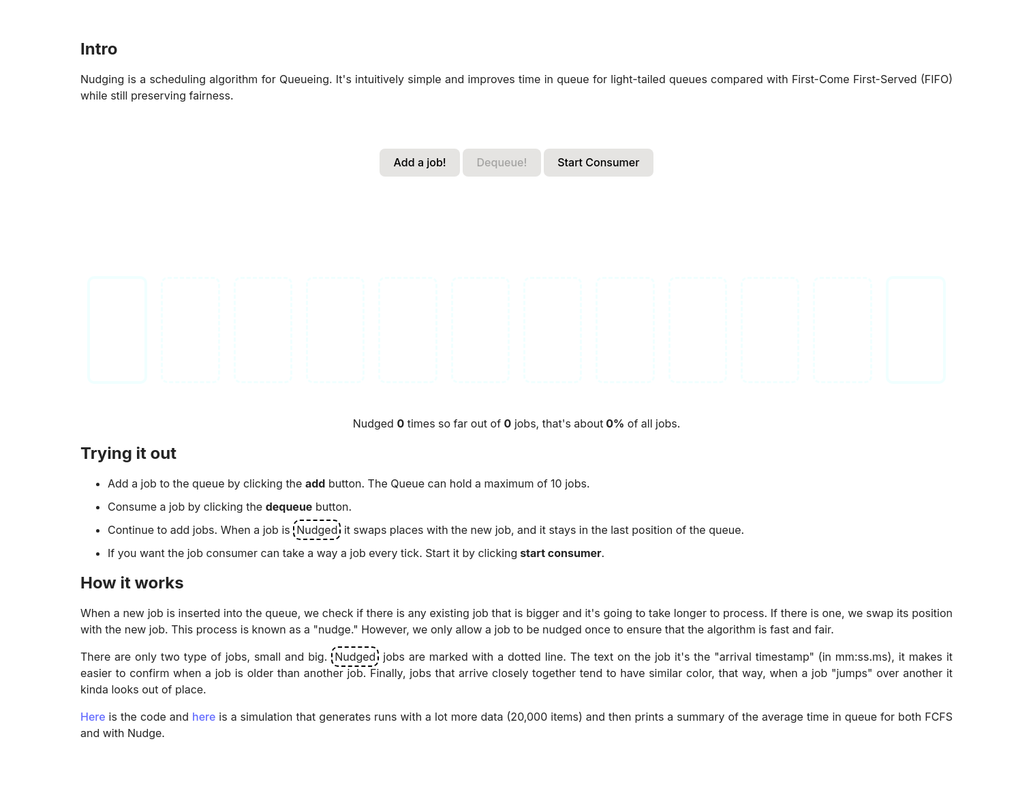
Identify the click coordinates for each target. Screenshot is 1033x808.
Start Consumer (598, 162)
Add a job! (420, 162)
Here (93, 716)
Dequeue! (502, 162)
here (203, 716)
